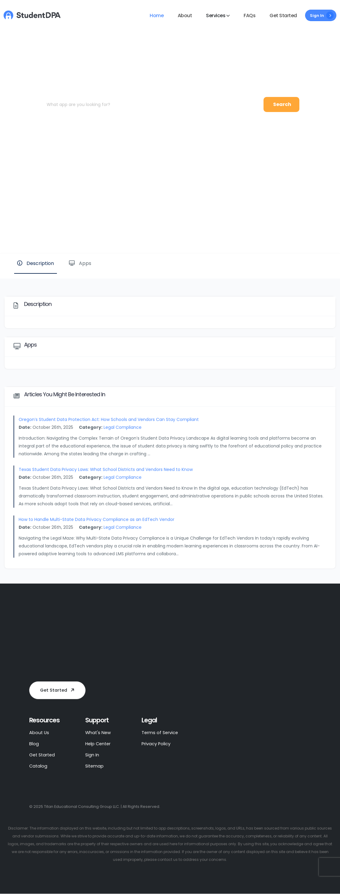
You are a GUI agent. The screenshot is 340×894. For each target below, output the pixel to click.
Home (157, 15)
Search (282, 104)
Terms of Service (160, 733)
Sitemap (94, 766)
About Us (39, 733)
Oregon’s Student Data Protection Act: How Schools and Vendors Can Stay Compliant (109, 419)
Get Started (283, 15)
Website (315, 232)
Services (215, 15)
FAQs (249, 15)
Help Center (98, 744)
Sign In (322, 15)
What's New (98, 733)
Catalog (38, 766)
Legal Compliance (123, 427)
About (185, 15)
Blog (34, 744)
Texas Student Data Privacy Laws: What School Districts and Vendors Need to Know (106, 469)
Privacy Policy (157, 744)
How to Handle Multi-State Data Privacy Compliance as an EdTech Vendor (96, 519)
